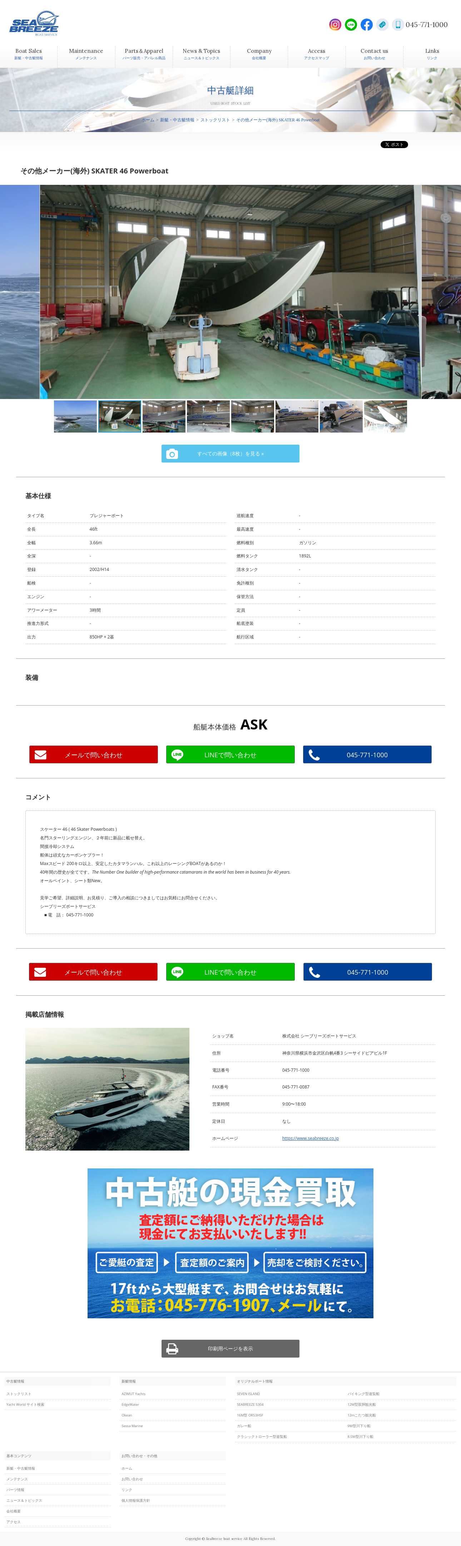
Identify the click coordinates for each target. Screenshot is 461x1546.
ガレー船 (244, 1426)
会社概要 (13, 1511)
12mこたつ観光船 (362, 1415)
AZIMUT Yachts (133, 1393)
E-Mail (382, 25)
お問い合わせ (132, 1479)
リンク (127, 1489)
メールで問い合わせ (94, 755)
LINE (351, 25)
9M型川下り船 (359, 1426)
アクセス (13, 1522)
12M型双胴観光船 (362, 1404)
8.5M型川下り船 (360, 1436)
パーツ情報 (15, 1489)
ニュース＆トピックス (24, 1500)
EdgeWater (130, 1404)
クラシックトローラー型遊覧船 (262, 1436)
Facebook (367, 25)
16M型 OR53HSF (250, 1415)
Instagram (335, 25)
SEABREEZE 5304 (250, 1404)
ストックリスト (215, 119)
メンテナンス (17, 1479)
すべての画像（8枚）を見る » (230, 453)
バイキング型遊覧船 (364, 1393)
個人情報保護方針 (136, 1500)
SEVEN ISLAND (248, 1393)
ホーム (148, 119)
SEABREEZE (46, 23)
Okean (127, 1415)
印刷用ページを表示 (230, 1348)
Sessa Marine (132, 1426)
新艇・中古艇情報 (177, 119)
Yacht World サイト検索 (25, 1404)
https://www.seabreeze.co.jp (310, 1138)
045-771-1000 (427, 24)
